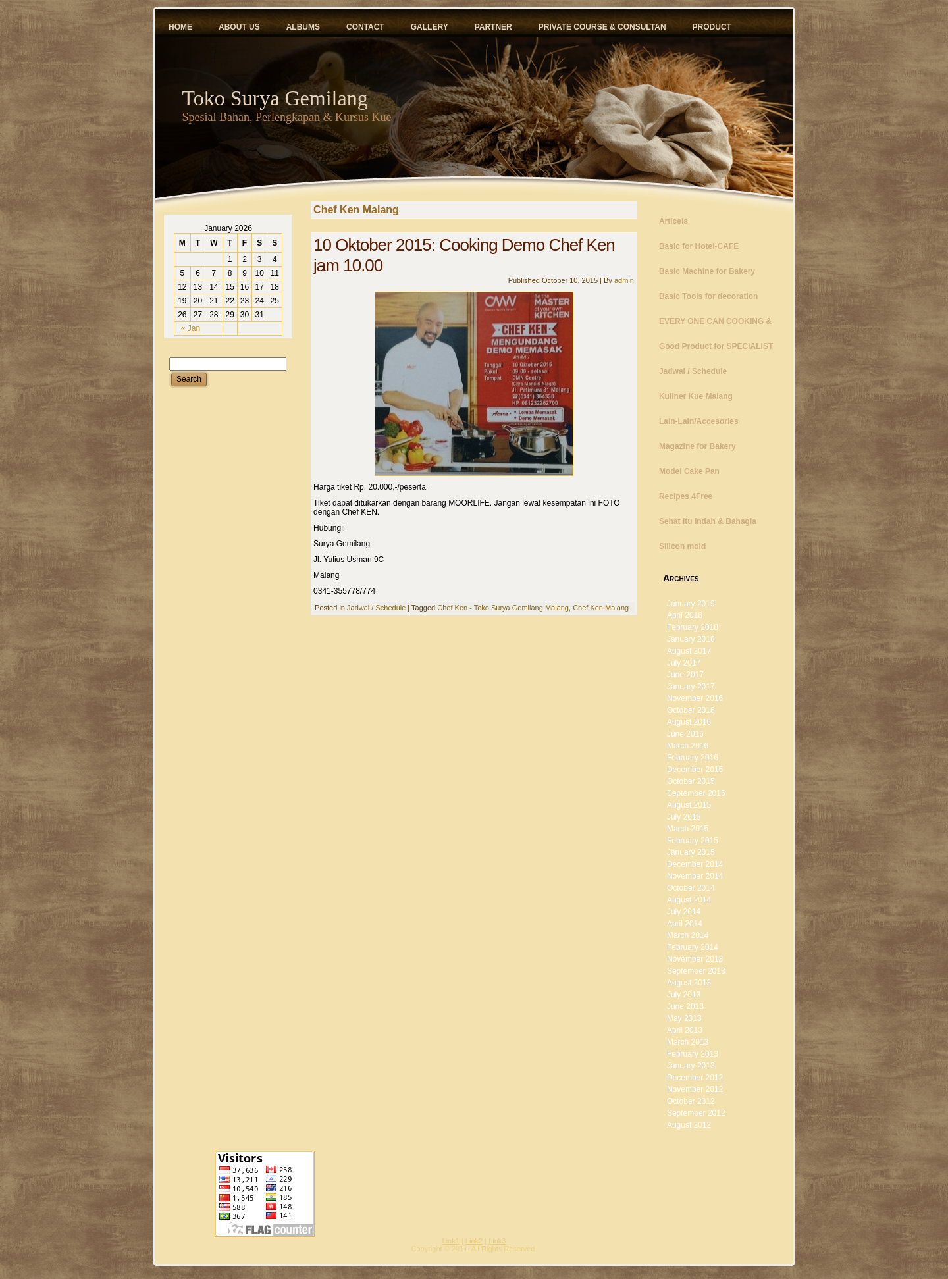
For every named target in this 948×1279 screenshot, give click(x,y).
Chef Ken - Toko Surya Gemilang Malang (503, 608)
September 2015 (696, 793)
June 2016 (685, 734)
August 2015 (689, 805)
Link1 (451, 1241)
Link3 (497, 1241)
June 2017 (685, 674)
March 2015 (687, 828)
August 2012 (689, 1125)
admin (624, 280)
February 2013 (692, 1053)
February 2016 (692, 757)
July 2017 (683, 662)
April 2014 (684, 923)
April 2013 (684, 1030)
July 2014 (683, 911)
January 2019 (691, 603)
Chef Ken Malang (601, 608)
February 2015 (692, 840)
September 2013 (696, 971)
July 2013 (683, 994)
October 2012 (691, 1101)
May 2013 (684, 1018)
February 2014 (692, 947)
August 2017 (689, 651)
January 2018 (691, 639)
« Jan (190, 328)
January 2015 (691, 852)
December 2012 (695, 1077)
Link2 (474, 1241)
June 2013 (685, 1006)
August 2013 (689, 982)
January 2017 (691, 686)
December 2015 (695, 769)
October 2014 (691, 888)
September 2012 (696, 1113)
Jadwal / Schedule (376, 608)
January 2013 (691, 1065)
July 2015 (683, 817)
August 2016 (689, 722)
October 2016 (691, 710)
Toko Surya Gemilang (275, 98)
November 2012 (695, 1089)
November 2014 (695, 876)
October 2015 (691, 781)
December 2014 (695, 864)
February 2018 (692, 627)
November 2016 (695, 698)
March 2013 (687, 1042)
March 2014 (687, 935)
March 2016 (687, 745)
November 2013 (695, 959)
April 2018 (684, 615)
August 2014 (689, 899)
